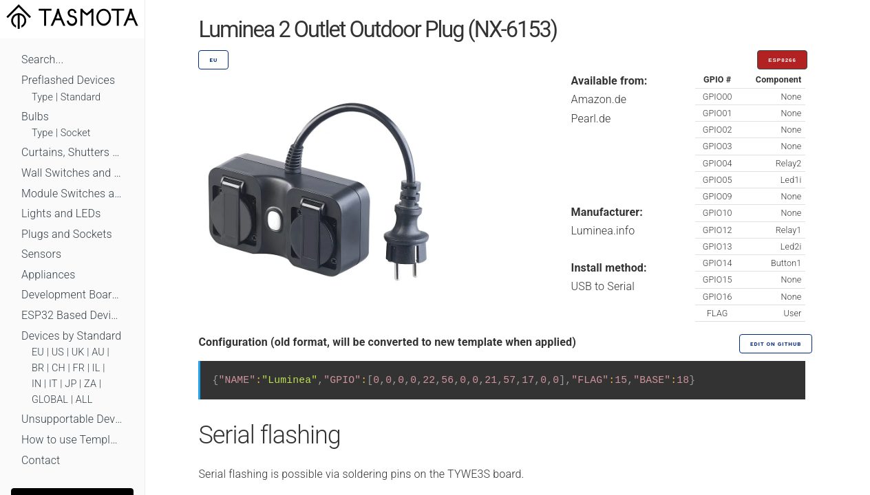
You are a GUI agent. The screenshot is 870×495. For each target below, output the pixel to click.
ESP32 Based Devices (72, 315)
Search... (42, 59)
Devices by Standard (71, 335)
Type (42, 97)
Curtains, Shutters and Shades (72, 152)
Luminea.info (603, 230)
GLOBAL (50, 400)
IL (96, 368)
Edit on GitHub (775, 344)
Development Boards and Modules (72, 294)
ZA (90, 384)
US (58, 352)
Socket (76, 133)
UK (78, 352)
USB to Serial (603, 286)
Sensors (41, 254)
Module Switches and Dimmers (72, 193)
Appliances (48, 274)
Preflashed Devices (68, 80)
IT (53, 384)
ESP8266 (782, 60)
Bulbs (35, 116)
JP (70, 384)
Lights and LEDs (61, 213)
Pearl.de (591, 118)
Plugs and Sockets (66, 234)
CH (58, 368)
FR (79, 368)
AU (98, 352)
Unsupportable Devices (72, 419)
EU (38, 352)
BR (38, 368)
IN (36, 384)
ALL (84, 400)
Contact (40, 460)
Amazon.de (599, 99)
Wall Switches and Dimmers (72, 172)
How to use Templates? (72, 439)
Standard (80, 97)
